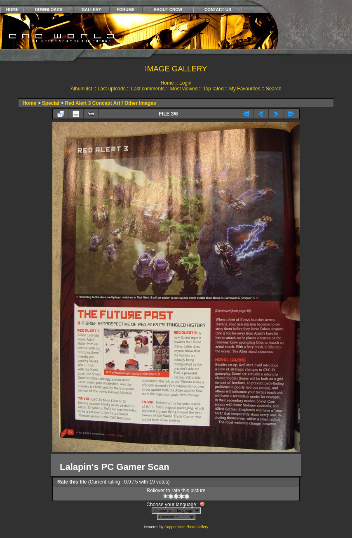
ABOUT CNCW (168, 9)
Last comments (147, 89)
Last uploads (112, 89)
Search (274, 89)
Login (185, 83)
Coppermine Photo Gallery (186, 527)
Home (167, 83)
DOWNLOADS (49, 9)
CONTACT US (217, 9)
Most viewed (184, 89)
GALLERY (91, 9)
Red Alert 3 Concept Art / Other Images (110, 103)
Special (50, 103)
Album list (81, 89)
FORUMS (125, 9)
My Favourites (244, 89)
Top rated (213, 89)
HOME (12, 9)
